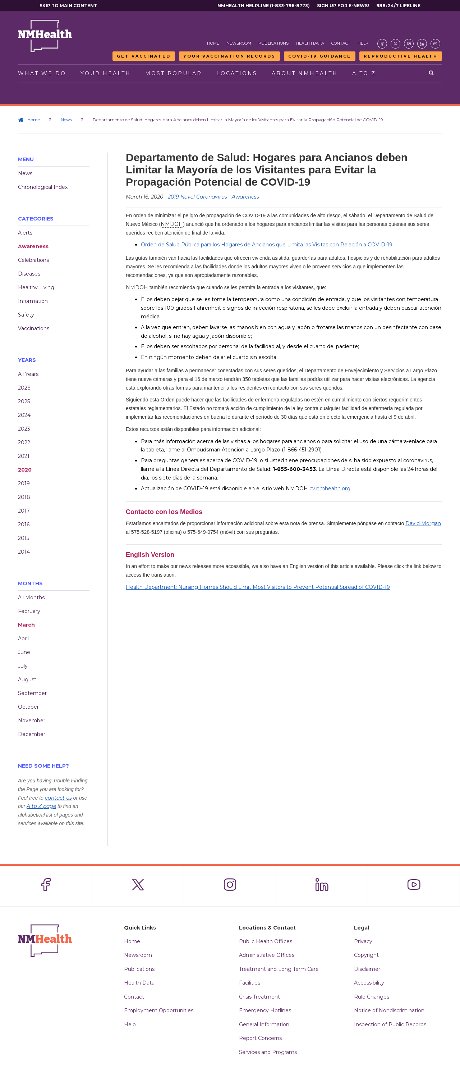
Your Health (105, 73)
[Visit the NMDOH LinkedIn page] (422, 43)
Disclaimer (367, 969)
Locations (236, 73)
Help (363, 43)
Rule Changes (371, 997)
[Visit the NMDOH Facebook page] (382, 43)
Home (213, 43)
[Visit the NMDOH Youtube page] (435, 43)
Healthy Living (36, 287)
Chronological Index (43, 187)
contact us (58, 798)
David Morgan (423, 523)
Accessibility (369, 983)
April (23, 638)
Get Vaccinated (144, 56)
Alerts (25, 233)
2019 (24, 483)
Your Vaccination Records (229, 56)
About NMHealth (305, 73)
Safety (26, 315)
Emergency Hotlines (265, 1010)
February (29, 611)
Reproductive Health (401, 56)
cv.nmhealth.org (329, 488)
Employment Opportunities (158, 1010)
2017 (24, 511)
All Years (28, 374)
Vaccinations (33, 328)
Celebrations (33, 260)
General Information (264, 1024)
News (66, 119)
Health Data (310, 43)
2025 (24, 401)
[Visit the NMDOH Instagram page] (408, 43)
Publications (273, 43)
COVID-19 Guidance (319, 56)
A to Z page (41, 806)
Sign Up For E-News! (343, 5)
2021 (23, 456)
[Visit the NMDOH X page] (395, 43)
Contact (340, 43)
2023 (24, 429)
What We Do (42, 73)
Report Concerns (260, 1038)
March (26, 625)
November (31, 720)
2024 (24, 415)
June (24, 652)
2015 (23, 538)
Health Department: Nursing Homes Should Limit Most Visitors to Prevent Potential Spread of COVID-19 (258, 587)
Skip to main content (68, 5)
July (23, 666)
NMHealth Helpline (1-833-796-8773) (263, 5)
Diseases (29, 274)
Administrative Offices (266, 955)
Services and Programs (268, 1052)
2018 (24, 497)
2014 (24, 552)
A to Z (364, 73)
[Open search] (432, 73)
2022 (24, 442)
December (31, 734)
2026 (24, 388)
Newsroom (238, 43)
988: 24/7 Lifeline (398, 5)
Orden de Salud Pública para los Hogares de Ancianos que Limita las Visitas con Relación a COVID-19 (266, 244)
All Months (31, 597)
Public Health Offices (265, 941)
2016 (23, 524)
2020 (25, 470)
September (32, 693)
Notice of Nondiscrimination (389, 1010)
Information (33, 301)
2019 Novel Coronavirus (197, 197)
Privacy (363, 941)
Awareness (33, 246)
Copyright (366, 955)
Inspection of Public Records (390, 1024)
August (27, 679)
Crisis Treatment (259, 997)
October (28, 707)
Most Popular (173, 73)
